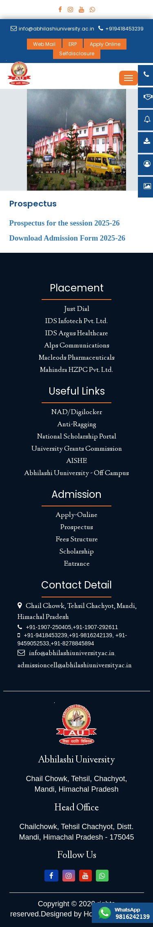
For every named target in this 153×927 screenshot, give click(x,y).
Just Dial (76, 309)
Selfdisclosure (76, 53)
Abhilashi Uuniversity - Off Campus (76, 473)
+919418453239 (121, 28)
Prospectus (76, 527)
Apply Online (105, 44)
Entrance (77, 564)
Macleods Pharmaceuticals (77, 358)
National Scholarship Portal (76, 437)
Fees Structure (76, 540)
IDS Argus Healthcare (76, 334)
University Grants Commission (76, 449)
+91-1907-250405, (49, 627)
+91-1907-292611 (95, 627)
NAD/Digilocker (76, 412)
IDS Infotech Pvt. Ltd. (76, 321)
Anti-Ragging (76, 425)
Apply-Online (76, 515)
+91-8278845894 (72, 643)
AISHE (76, 461)
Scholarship (76, 552)
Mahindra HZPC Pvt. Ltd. (76, 370)
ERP (73, 44)
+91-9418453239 (45, 635)
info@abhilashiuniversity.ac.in (52, 28)
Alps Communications (76, 346)
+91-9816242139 (90, 635)
